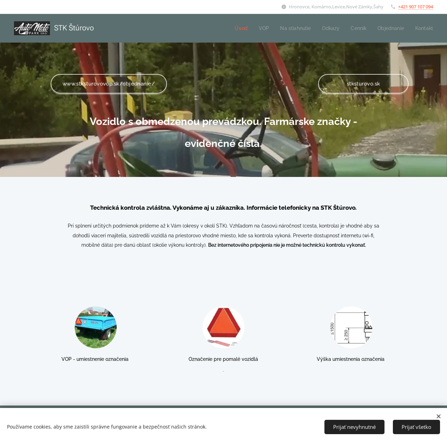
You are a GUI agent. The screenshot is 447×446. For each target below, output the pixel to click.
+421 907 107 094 (415, 6)
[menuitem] (234, 28)
